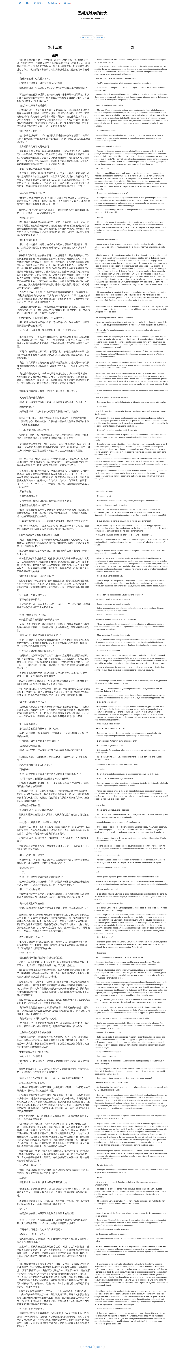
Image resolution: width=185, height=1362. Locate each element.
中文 (38, 3)
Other (67, 3)
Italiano (54, 3)
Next (99, 37)
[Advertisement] (92, 26)
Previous (87, 37)
